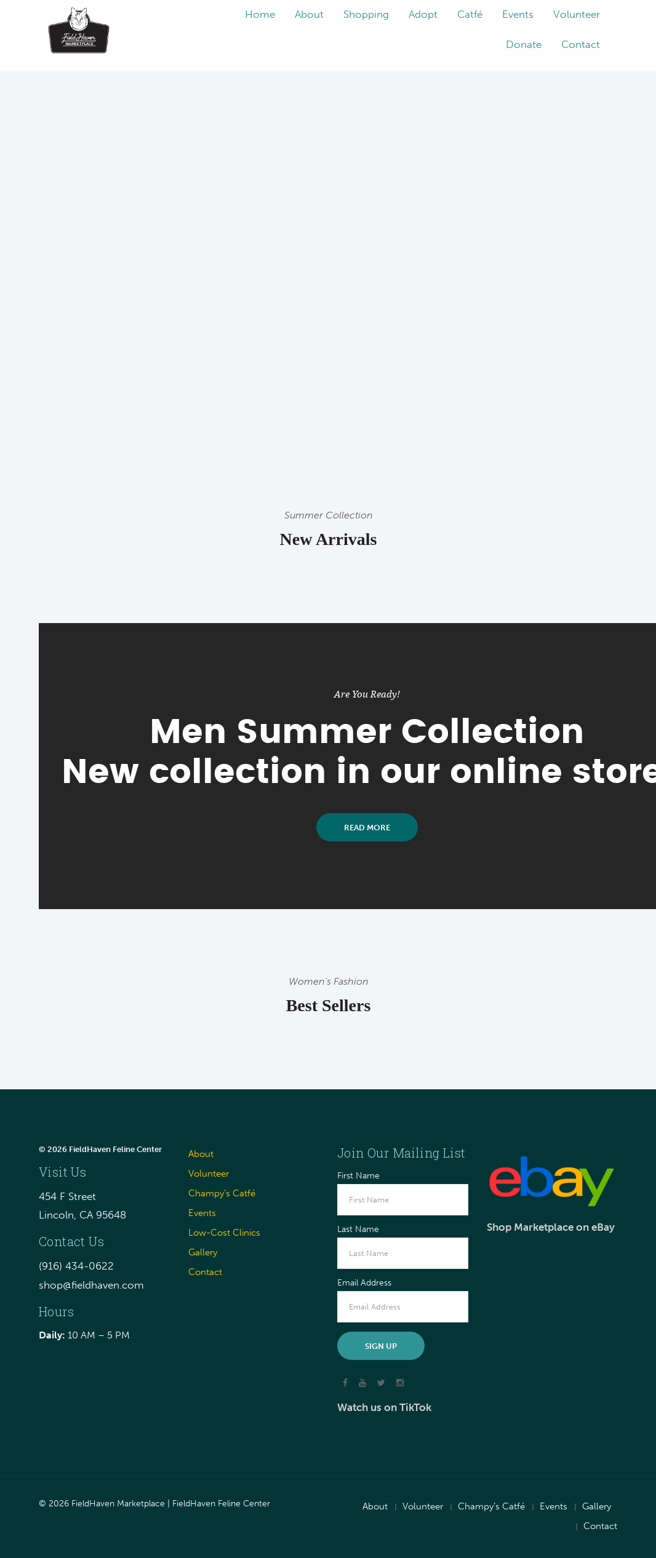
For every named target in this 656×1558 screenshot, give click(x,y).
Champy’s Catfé (221, 1193)
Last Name (358, 1229)
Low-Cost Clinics (224, 1232)
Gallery (202, 1252)
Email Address (364, 1283)
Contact (205, 1272)
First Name (358, 1176)
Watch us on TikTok (384, 1407)
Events (202, 1212)
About (201, 1153)
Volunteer (208, 1173)
